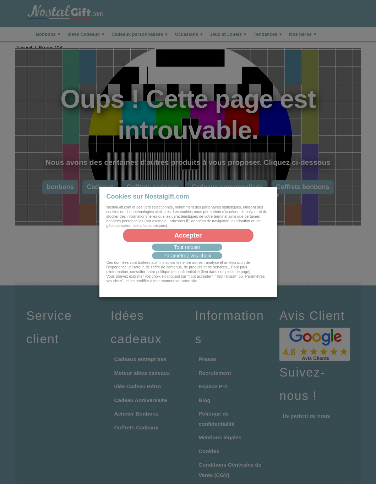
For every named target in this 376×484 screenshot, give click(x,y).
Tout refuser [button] (187, 247)
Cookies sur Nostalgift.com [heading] (148, 196)
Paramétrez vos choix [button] (187, 255)
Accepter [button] (188, 235)
